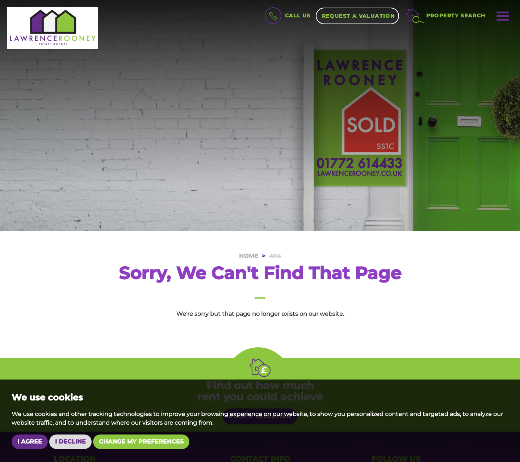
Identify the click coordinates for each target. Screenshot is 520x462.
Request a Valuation (358, 16)
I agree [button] (29, 441)
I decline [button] (70, 441)
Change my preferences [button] (141, 441)
